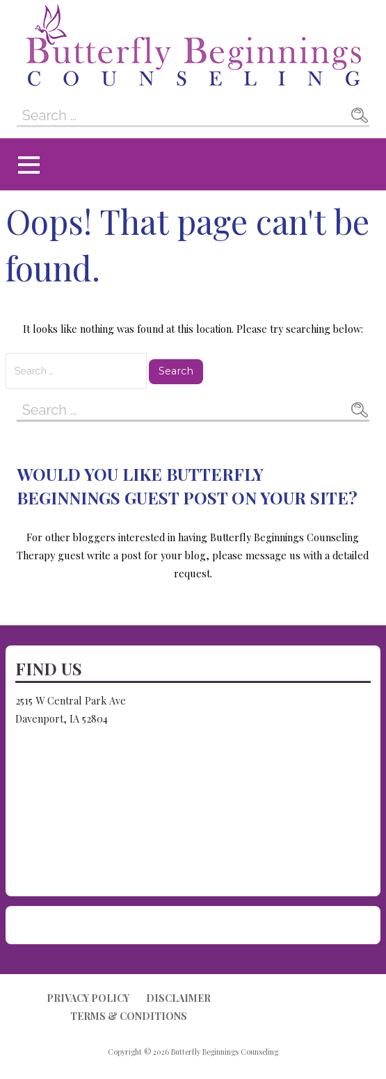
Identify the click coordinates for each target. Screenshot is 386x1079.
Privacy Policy (88, 998)
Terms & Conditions (128, 1016)
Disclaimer (178, 998)
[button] (28, 165)
